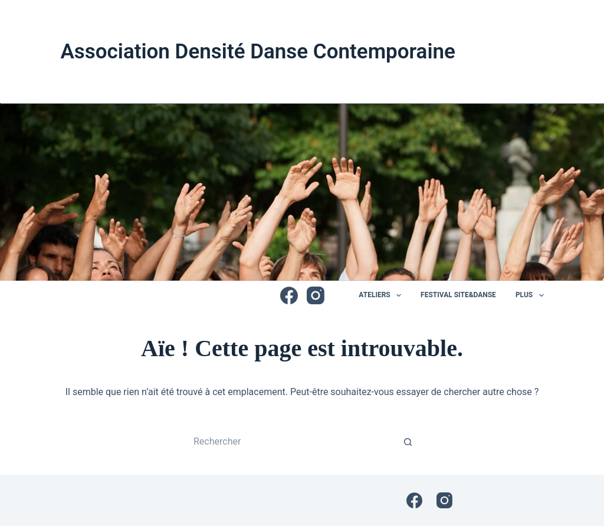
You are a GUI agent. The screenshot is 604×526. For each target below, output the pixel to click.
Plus (530, 295)
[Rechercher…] (290, 441)
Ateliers (382, 295)
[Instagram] (315, 295)
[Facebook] (289, 295)
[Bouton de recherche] (408, 441)
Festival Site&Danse (458, 295)
